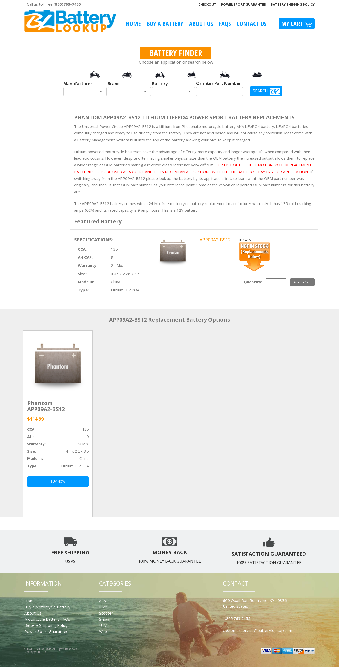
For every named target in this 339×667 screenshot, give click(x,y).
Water (104, 631)
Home (133, 23)
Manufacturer (77, 83)
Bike (103, 606)
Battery (160, 83)
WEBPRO (40, 652)
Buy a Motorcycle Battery (47, 606)
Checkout (207, 4)
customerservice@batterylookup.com (257, 630)
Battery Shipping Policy (293, 4)
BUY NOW (58, 481)
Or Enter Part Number (218, 83)
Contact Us (251, 23)
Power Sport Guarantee (243, 4)
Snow (104, 619)
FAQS (225, 23)
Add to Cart (302, 282)
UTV (103, 625)
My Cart (296, 23)
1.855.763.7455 (236, 618)
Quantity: (253, 281)
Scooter (106, 613)
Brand (114, 83)
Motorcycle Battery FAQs (47, 619)
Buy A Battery (165, 23)
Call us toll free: (54, 4)
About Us (201, 23)
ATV (102, 600)
